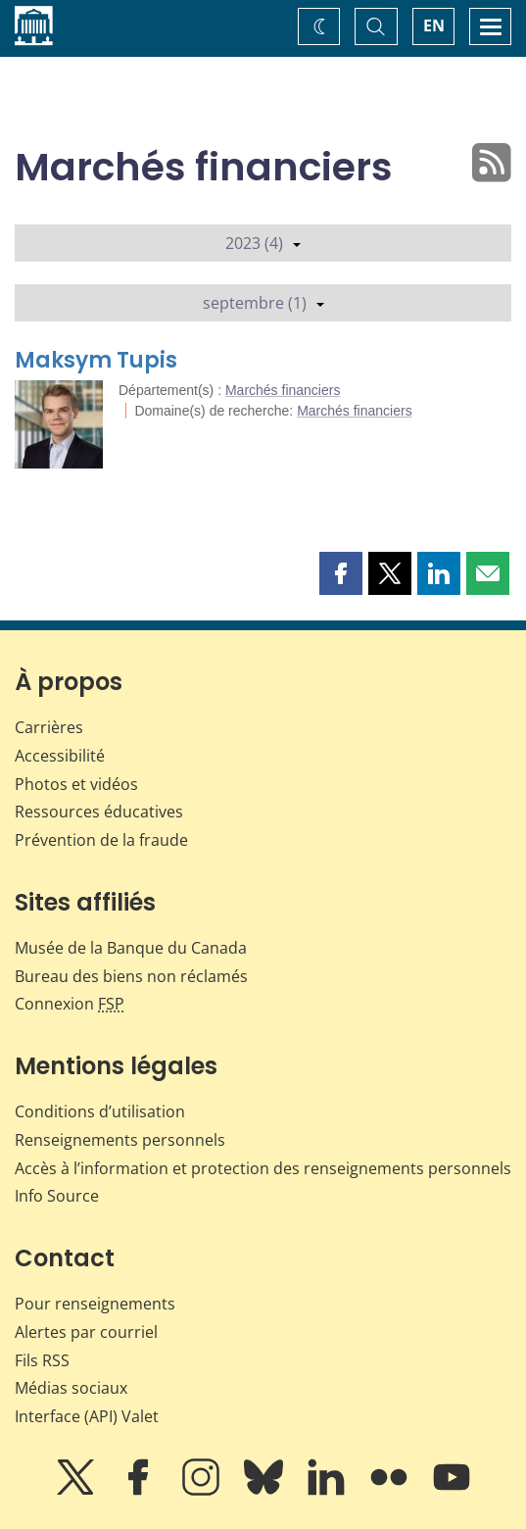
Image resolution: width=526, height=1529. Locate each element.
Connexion (69, 1003)
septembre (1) (263, 303)
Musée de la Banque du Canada (131, 948)
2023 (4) (263, 243)
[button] (340, 573)
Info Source (57, 1196)
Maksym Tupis (96, 360)
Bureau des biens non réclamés (131, 976)
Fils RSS (42, 1360)
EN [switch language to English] (434, 25)
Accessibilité (60, 755)
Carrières (49, 727)
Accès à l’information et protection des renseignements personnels (263, 1168)
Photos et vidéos (76, 784)
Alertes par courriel (86, 1332)
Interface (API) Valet (87, 1416)
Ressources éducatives (99, 811)
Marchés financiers (283, 390)
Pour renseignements (95, 1303)
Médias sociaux (71, 1388)
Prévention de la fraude (101, 840)
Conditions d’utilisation (100, 1111)
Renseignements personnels (120, 1140)
